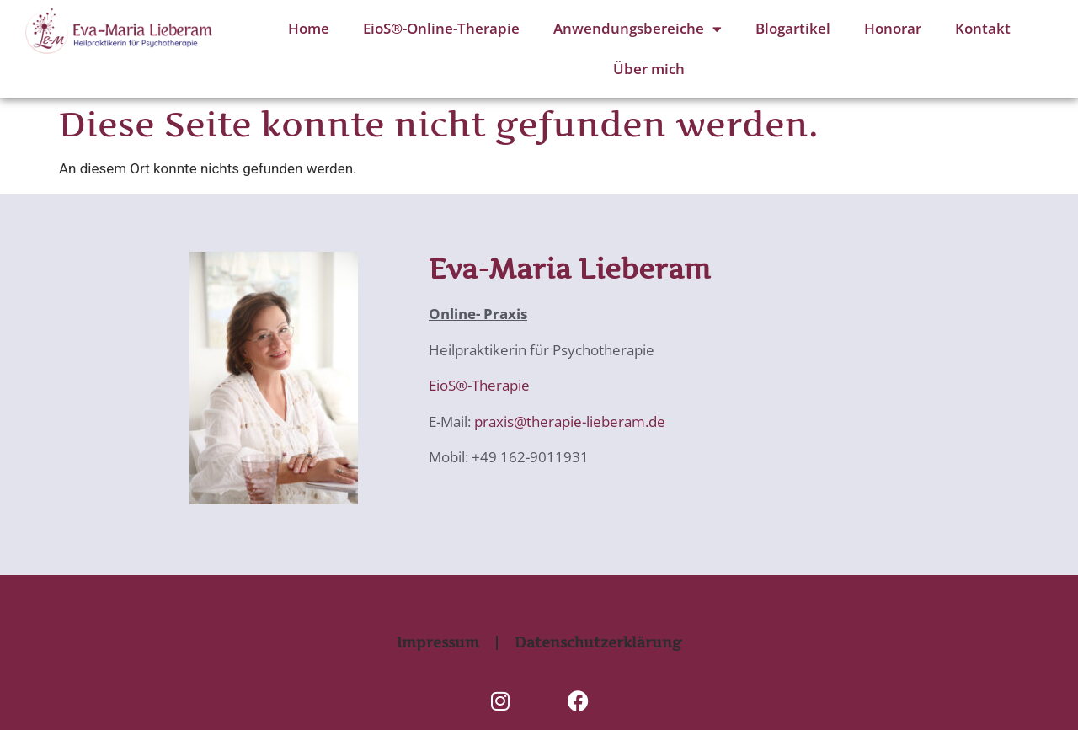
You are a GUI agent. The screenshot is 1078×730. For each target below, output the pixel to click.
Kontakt (983, 28)
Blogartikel (792, 28)
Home (308, 28)
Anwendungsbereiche (637, 29)
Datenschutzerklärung (598, 642)
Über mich (649, 68)
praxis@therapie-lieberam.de (568, 421)
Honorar (892, 28)
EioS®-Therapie (479, 385)
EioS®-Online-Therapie (441, 28)
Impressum (438, 642)
